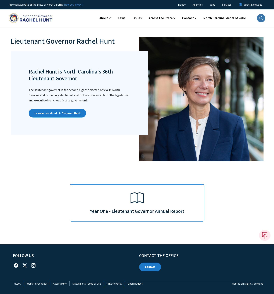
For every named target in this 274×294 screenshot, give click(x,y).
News (121, 18)
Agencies (198, 5)
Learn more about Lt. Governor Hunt (57, 113)
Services (226, 5)
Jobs (212, 5)
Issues (137, 18)
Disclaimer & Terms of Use (86, 284)
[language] (253, 4)
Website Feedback (37, 284)
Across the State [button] (161, 18)
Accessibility (60, 284)
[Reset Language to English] (240, 4)
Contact (150, 267)
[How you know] (74, 4)
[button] (261, 18)
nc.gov (182, 5)
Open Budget (135, 284)
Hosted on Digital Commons (247, 284)
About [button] (103, 18)
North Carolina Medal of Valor (224, 18)
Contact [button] (188, 18)
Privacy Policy (114, 284)
